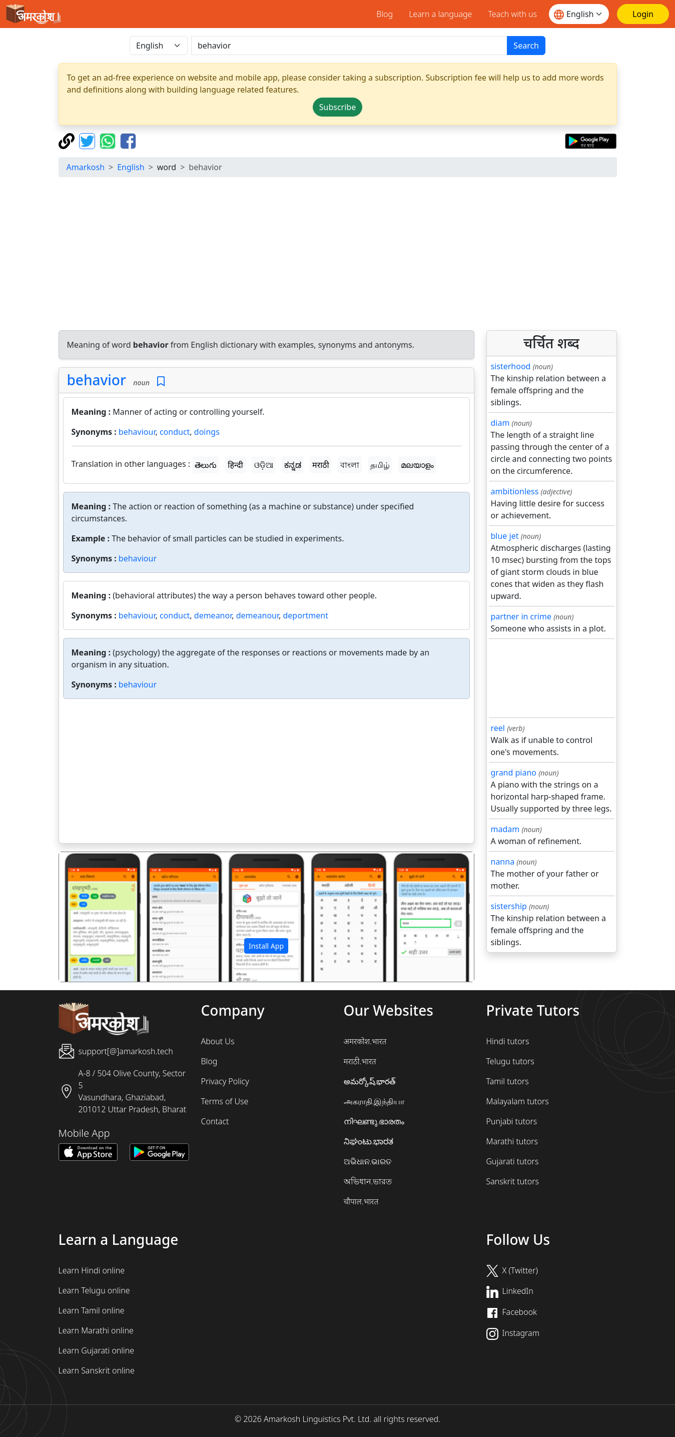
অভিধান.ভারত (368, 1181)
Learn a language (440, 14)
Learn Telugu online (94, 1290)
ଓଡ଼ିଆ (263, 464)
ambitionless (515, 491)
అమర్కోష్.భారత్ (370, 1081)
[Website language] (579, 14)
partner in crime (521, 616)
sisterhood (511, 366)
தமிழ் (380, 464)
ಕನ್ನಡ (292, 464)
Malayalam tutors (517, 1101)
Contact (215, 1121)
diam (500, 422)
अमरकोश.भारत (365, 1041)
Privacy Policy (225, 1081)
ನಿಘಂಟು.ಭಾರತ (369, 1141)
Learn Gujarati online (97, 1350)
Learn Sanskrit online (97, 1370)
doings (207, 431)
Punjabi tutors (511, 1121)
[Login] (643, 14)
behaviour (137, 431)
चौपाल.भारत (361, 1201)
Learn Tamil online (92, 1310)
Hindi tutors (507, 1041)
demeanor (213, 615)
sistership (509, 906)
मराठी (320, 464)
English (130, 167)
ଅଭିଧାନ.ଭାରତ (368, 1161)
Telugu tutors (510, 1061)
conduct (175, 431)
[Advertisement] (338, 255)
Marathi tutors (512, 1141)
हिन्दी (235, 464)
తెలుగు (206, 464)
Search (526, 45)
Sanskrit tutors (512, 1181)
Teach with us (512, 14)
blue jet (505, 535)
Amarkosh (86, 167)
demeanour (257, 615)
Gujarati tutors (512, 1161)
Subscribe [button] (337, 107)
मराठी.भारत (360, 1061)
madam (505, 829)
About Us (218, 1041)
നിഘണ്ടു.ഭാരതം (374, 1121)
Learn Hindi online (92, 1270)
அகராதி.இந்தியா (374, 1101)
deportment (305, 615)
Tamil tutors (507, 1081)
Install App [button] (266, 946)
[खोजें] (349, 45)
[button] (90, 917)
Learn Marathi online (96, 1330)
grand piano (514, 772)
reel (498, 728)
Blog (384, 14)
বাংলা (349, 464)
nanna (503, 861)
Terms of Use (225, 1101)
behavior (96, 379)
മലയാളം (417, 464)
